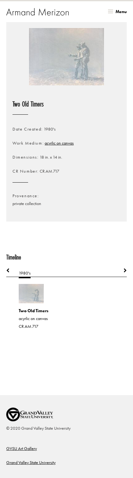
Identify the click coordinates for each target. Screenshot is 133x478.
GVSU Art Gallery (21, 448)
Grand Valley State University (31, 462)
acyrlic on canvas (59, 143)
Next (122, 270)
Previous (11, 270)
